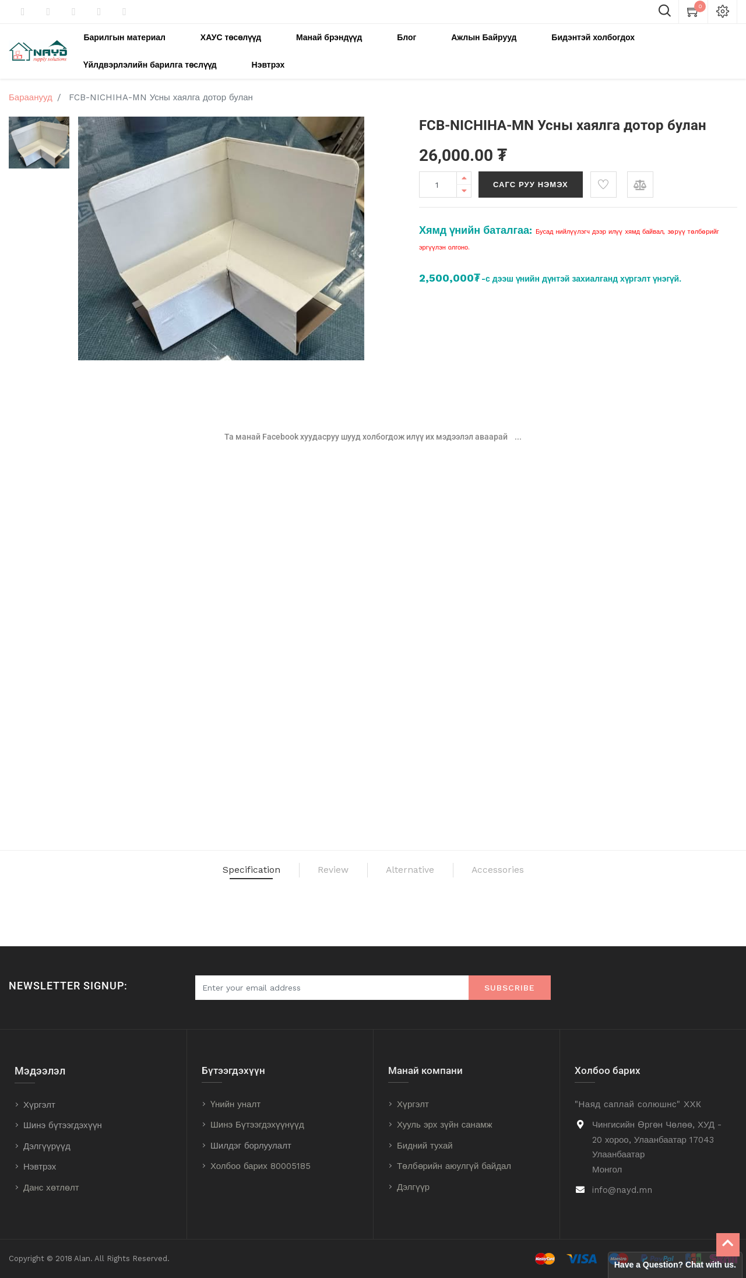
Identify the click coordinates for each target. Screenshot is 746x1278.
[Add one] (464, 170)
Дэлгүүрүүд (47, 1146)
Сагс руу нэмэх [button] (530, 176)
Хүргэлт (39, 1105)
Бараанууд (30, 89)
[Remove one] (464, 183)
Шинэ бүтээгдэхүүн (62, 1125)
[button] (603, 176)
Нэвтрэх (39, 1166)
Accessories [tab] (554, 867)
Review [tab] (315, 867)
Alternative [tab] (425, 867)
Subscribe (509, 987)
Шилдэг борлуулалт (250, 1145)
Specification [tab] (197, 867)
